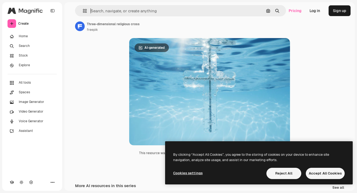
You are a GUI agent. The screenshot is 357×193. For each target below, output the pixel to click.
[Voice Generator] (32, 121)
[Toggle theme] (21, 182)
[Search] (32, 46)
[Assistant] (32, 131)
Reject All (283, 173)
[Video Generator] (32, 111)
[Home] (32, 36)
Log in (315, 10)
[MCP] (31, 182)
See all (338, 188)
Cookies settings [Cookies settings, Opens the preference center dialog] (188, 173)
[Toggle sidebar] (52, 10)
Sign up (339, 10)
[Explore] (32, 65)
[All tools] (32, 83)
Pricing (295, 10)
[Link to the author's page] (80, 26)
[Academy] (12, 182)
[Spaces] (32, 92)
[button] (82, 11)
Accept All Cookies (325, 173)
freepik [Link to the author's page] (92, 30)
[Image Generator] (32, 102)
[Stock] (32, 55)
